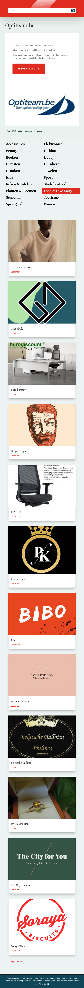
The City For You (20, 885)
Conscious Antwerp (22, 267)
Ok (36, 984)
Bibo (13, 640)
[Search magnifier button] (73, 10)
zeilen (39, 131)
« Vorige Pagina (15, 961)
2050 (14, 131)
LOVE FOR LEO (20, 701)
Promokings (18, 579)
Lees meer (15, 272)
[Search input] (40, 11)
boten (20, 131)
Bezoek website (29, 69)
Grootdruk (17, 328)
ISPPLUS (16, 512)
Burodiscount (18, 389)
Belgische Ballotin (21, 762)
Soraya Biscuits (19, 946)
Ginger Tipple (19, 451)
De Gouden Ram (20, 824)
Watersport (30, 131)
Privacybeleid (44, 984)
